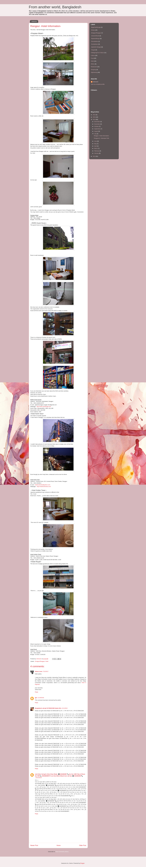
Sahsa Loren (38, 671)
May (95, 143)
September (97, 129)
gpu (36, 697)
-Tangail (93, 50)
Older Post (82, 845)
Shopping (93, 69)
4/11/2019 (64, 708)
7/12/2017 (45, 671)
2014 (94, 119)
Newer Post (34, 845)
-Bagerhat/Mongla (96, 27)
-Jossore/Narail (95, 35)
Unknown (95, 81)
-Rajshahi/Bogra (95, 38)
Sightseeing (94, 72)
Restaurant (94, 66)
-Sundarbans (94, 44)
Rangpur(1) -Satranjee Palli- (101, 138)
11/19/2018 (41, 697)
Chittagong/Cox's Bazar (97, 52)
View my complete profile (98, 84)
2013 (94, 156)
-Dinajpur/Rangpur (40, 661)
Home (59, 845)
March (96, 148)
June (95, 141)
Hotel (46, 661)
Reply (36, 692)
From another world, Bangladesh (55, 7)
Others (93, 64)
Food (92, 58)
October (96, 126)
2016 (94, 114)
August (96, 131)
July (95, 133)
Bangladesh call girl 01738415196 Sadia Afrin (48, 708)
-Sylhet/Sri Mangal (96, 47)
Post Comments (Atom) (62, 851)
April (95, 146)
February (97, 151)
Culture (93, 55)
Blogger (82, 863)
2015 (94, 117)
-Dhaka (93, 30)
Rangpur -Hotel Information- (101, 135)
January (96, 153)
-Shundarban (94, 41)
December (97, 121)
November (97, 124)
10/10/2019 (39, 777)
